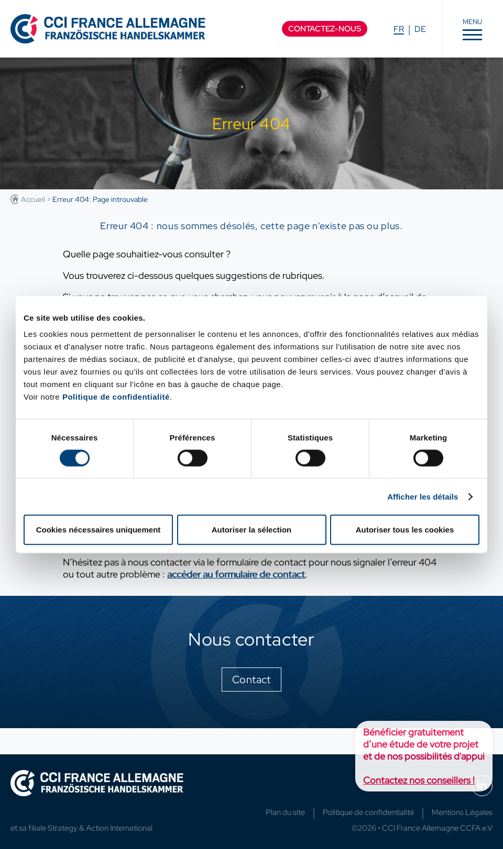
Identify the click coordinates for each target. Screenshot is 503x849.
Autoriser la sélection (252, 529)
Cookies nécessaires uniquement (98, 529)
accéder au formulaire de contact (236, 574)
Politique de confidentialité (116, 396)
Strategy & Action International (100, 828)
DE (420, 29)
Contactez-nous (324, 29)
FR (398, 29)
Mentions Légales (462, 812)
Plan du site (285, 812)
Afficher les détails (422, 496)
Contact (251, 679)
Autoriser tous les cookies (405, 529)
